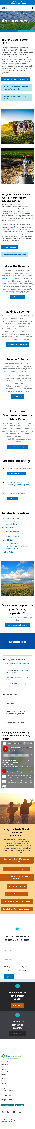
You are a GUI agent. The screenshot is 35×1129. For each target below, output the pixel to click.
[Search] (17, 1033)
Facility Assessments (11, 532)
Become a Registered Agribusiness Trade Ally (17, 860)
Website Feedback (7, 1091)
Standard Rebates (10, 524)
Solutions (4, 1069)
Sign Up (8, 977)
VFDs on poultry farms (22, 684)
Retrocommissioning (11, 536)
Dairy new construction (22, 663)
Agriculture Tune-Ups (17, 886)
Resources (4, 1074)
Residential (4, 1064)
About (3, 1078)
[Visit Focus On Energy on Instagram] (8, 1112)
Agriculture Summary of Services (16, 79)
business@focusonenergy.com (18, 485)
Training (3, 1083)
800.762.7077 (8, 1105)
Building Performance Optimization (16, 534)
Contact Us (12, 498)
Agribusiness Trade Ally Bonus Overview (17, 877)
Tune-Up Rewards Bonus (17, 894)
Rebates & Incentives (7, 1062)
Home (2, 13)
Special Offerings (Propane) (17, 625)
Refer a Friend (17, 297)
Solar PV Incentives (11, 544)
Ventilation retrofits (21, 677)
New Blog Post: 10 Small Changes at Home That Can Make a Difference (17, 2)
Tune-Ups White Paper (17, 447)
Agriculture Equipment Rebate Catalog (15, 98)
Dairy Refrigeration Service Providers (17, 909)
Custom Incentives (11, 522)
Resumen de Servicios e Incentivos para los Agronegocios (16, 88)
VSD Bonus (17, 396)
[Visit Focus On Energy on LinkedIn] (20, 1112)
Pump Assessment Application (15, 255)
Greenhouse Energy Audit (17, 345)
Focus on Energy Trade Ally (11, 227)
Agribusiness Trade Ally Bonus (17, 869)
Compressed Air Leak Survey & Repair (17, 901)
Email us (19, 1105)
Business (4, 1067)
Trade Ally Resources (8, 1086)
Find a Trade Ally (10, 247)
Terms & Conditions (6, 1121)
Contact (3, 1088)
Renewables (5, 1072)
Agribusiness (23, 13)
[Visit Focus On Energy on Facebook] (2, 1112)
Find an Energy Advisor (16, 473)
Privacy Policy (5, 1123)
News (3, 1081)
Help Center (17, 1006)
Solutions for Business (11, 13)
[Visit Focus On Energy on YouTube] (14, 1112)
